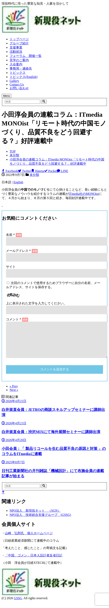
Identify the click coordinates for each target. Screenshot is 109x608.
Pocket (50, 171)
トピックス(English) (24, 77)
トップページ (19, 39)
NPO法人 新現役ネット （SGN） (35, 517)
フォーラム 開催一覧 (26, 56)
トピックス (18, 72)
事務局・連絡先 (21, 68)
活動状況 (16, 51)
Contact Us (17, 84)
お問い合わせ (19, 88)
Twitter (24, 171)
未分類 (34, 174)
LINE (62, 171)
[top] (3, 498)
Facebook (10, 171)
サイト (11, 266)
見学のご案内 (19, 60)
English (18, 182)
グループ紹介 (19, 43)
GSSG (18, 604)
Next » (14, 396)
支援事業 (16, 47)
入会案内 (16, 64)
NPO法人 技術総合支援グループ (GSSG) (40, 521)
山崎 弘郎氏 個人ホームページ (29, 539)
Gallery (14, 81)
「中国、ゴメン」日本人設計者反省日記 (33, 561)
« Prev (14, 392)
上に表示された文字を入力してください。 (36, 303)
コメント (13, 319)
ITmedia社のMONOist (84, 193)
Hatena (37, 171)
